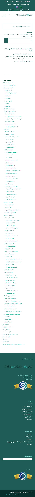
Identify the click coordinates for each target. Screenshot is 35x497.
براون (8, 98)
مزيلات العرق (9, 272)
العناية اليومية (9, 215)
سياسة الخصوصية (27, 412)
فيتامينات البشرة (11, 176)
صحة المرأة (8, 322)
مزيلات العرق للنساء (12, 278)
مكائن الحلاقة (10, 238)
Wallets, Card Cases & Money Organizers (12, 344)
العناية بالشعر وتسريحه (12, 186)
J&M (11, 492)
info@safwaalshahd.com (12, 10)
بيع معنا (29, 444)
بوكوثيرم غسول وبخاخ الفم (14, 259)
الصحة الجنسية (10, 114)
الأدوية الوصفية (10, 122)
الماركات (8, 96)
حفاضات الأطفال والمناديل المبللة (14, 304)
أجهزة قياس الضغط (11, 93)
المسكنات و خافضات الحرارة (14, 116)
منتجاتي (7, 329)
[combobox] (17, 459)
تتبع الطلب (19, 442)
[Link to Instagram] (12, 494)
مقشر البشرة (11, 181)
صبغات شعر (10, 192)
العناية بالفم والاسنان (12, 251)
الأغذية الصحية (9, 205)
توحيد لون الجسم (11, 168)
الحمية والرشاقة (9, 202)
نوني (9, 157)
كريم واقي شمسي (12, 179)
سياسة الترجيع (27, 414)
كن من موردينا (11, 442)
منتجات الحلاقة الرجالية (12, 241)
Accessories (5, 332)
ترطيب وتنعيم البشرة (12, 160)
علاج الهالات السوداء (12, 173)
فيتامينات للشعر (11, 200)
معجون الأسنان (11, 285)
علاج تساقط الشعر (11, 194)
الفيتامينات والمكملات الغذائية (12, 314)
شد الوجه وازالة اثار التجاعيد (14, 171)
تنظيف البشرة (11, 165)
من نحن (29, 404)
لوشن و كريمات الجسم (12, 228)
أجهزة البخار (9, 90)
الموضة (6, 324)
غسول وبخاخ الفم (11, 283)
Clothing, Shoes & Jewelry (9, 334)
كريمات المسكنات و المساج (14, 119)
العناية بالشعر (10, 244)
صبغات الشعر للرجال (12, 236)
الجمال (7, 129)
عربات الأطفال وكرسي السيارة (13, 311)
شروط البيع (28, 417)
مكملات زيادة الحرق (11, 213)
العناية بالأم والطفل (10, 296)
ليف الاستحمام (11, 293)
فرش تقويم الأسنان (12, 267)
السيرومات (10, 139)
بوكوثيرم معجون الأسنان (14, 262)
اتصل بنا (29, 419)
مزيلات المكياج (10, 147)
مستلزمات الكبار (11, 280)
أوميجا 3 (8, 317)
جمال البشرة (10, 150)
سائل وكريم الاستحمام (12, 290)
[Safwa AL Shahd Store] (20, 15)
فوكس (8, 106)
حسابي (9, 4)
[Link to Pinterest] (9, 494)
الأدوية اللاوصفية (10, 111)
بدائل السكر (9, 207)
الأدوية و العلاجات (9, 109)
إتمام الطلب (16, 4)
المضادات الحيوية (11, 124)
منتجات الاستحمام (10, 288)
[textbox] (17, 459)
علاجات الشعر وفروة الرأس (14, 189)
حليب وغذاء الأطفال (11, 309)
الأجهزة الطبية (9, 88)
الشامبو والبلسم (12, 246)
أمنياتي (29, 439)
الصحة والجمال (9, 83)
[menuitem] (27, 1)
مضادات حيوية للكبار (13, 126)
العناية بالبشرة (10, 134)
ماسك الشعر (10, 249)
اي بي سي (9, 101)
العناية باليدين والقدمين (13, 220)
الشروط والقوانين (27, 409)
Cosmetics (5, 337)
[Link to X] (18, 494)
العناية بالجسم (10, 218)
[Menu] (5, 15)
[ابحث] (8, 15)
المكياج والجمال (10, 142)
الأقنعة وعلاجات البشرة (13, 137)
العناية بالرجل (9, 231)
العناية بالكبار (11, 254)
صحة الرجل (8, 319)
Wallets (4, 342)
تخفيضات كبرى (8, 327)
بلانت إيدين (11, 155)
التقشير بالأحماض (12, 152)
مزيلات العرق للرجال (12, 275)
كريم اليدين (12, 225)
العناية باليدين (11, 223)
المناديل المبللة (10, 306)
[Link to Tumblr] (4, 494)
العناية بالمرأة (9, 270)
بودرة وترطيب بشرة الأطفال (13, 301)
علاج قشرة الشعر (11, 197)
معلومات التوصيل (27, 406)
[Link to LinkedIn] (6, 494)
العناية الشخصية (10, 132)
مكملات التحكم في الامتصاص (13, 210)
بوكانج (7, 103)
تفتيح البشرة (10, 163)
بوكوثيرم (10, 257)
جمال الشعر (10, 184)
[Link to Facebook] (15, 494)
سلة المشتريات (25, 4)
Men (4, 339)
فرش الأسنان (10, 264)
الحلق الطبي (10, 144)
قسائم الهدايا (28, 442)
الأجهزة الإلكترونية (10, 85)
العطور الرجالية (10, 233)
